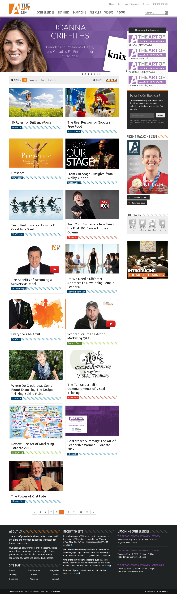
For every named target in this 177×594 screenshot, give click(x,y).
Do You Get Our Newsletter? (145, 95)
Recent (98, 80)
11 (74, 512)
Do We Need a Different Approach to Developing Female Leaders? (90, 283)
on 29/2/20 (74, 573)
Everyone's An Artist (25, 334)
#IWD (81, 536)
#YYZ (66, 542)
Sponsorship (122, 4)
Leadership (52, 80)
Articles (95, 12)
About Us (34, 579)
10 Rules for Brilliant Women (32, 122)
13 (87, 512)
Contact (145, 4)
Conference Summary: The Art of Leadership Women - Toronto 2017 (91, 445)
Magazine (79, 12)
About (121, 12)
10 (68, 512)
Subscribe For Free (138, 197)
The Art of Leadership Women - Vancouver (140, 565)
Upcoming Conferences (147, 30)
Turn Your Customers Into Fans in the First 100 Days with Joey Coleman (91, 228)
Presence (18, 173)
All (25, 80)
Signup (160, 115)
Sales (43, 80)
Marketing (34, 80)
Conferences (45, 12)
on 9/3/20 (66, 545)
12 (81, 512)
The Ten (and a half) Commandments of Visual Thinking (86, 388)
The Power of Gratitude (28, 496)
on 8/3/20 (104, 555)
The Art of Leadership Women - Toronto (139, 551)
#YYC (80, 542)
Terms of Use (149, 591)
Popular (111, 80)
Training (63, 12)
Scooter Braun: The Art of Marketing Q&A (86, 336)
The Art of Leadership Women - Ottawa (138, 536)
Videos (108, 12)
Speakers (135, 4)
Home (111, 4)
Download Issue (136, 203)
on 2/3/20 (105, 566)
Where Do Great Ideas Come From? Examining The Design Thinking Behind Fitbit (32, 389)
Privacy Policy (162, 591)
